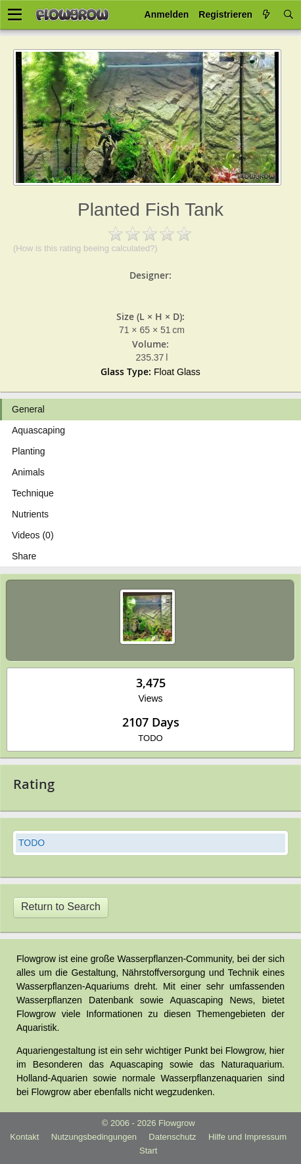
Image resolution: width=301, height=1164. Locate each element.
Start (148, 1150)
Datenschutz (172, 1137)
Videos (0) (33, 535)
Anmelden (167, 14)
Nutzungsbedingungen (94, 1137)
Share (24, 556)
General (28, 409)
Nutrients (30, 514)
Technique (33, 493)
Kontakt (24, 1137)
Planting (28, 451)
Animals (28, 472)
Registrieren (225, 14)
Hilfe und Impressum (247, 1137)
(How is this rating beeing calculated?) (85, 248)
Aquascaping (38, 430)
